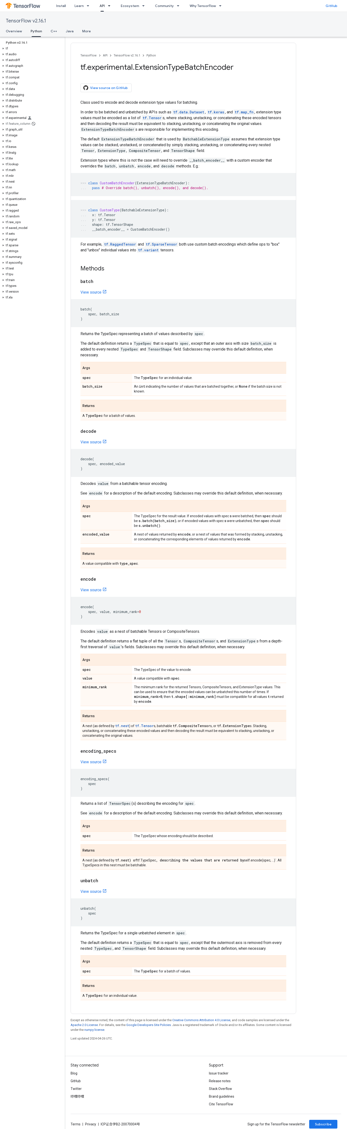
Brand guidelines (221, 1096)
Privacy (90, 1124)
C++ (54, 31)
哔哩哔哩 (77, 1096)
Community (164, 6)
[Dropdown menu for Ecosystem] (145, 6)
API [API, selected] (102, 6)
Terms (75, 1124)
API (105, 55)
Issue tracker (218, 1073)
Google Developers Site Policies (148, 1025)
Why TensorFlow (203, 6)
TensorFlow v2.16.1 (26, 21)
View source (90, 292)
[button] (31, 48)
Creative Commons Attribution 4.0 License (201, 1020)
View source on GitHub (105, 87)
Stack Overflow (220, 1089)
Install (61, 6)
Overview (14, 31)
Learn (79, 6)
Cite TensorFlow (221, 1104)
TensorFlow (88, 55)
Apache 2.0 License (84, 1025)
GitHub (331, 6)
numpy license (94, 1030)
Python (151, 55)
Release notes (220, 1081)
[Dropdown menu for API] (110, 6)
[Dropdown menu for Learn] (89, 6)
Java (69, 31)
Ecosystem (130, 6)
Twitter (76, 1089)
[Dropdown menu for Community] (179, 6)
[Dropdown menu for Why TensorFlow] (221, 6)
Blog (74, 1073)
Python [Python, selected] (36, 31)
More (86, 31)
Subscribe (323, 1124)
